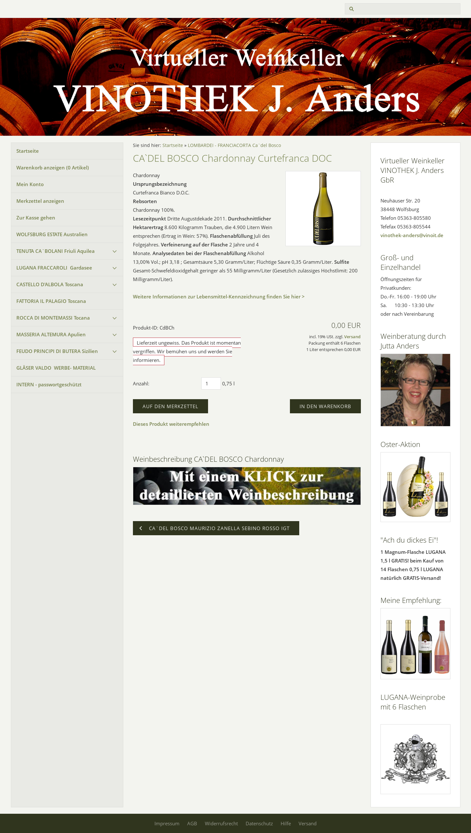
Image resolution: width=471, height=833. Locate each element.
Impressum (166, 823)
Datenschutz (259, 823)
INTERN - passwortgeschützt (49, 384)
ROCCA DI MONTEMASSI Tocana (53, 317)
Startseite (27, 151)
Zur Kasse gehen (35, 217)
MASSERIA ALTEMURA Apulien (51, 334)
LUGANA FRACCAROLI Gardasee (54, 267)
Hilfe (286, 823)
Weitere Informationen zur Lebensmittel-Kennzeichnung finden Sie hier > (219, 296)
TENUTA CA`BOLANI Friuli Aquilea (55, 251)
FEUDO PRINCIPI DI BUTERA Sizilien (57, 351)
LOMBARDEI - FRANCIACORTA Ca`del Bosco (234, 145)
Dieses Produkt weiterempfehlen (171, 424)
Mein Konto (30, 184)
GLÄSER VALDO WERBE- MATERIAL (56, 368)
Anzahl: (141, 383)
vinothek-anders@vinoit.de (411, 235)
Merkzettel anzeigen (40, 201)
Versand (352, 336)
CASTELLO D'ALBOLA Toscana (49, 284)
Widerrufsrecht (221, 823)
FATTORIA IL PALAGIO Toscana (51, 301)
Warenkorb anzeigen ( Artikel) (52, 167)
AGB (192, 823)
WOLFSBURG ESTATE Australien (52, 234)
